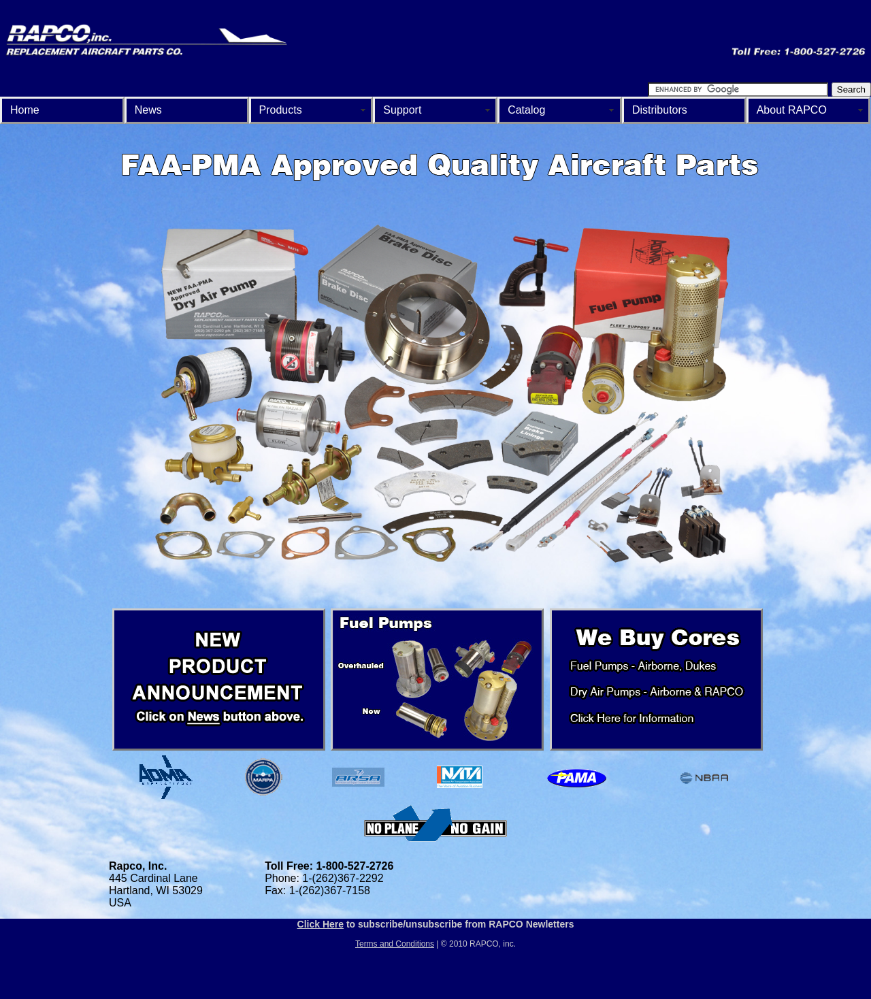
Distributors (659, 110)
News (148, 110)
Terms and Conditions (394, 944)
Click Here (320, 924)
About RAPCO (792, 110)
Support (402, 110)
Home (24, 110)
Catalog (526, 110)
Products (280, 110)
